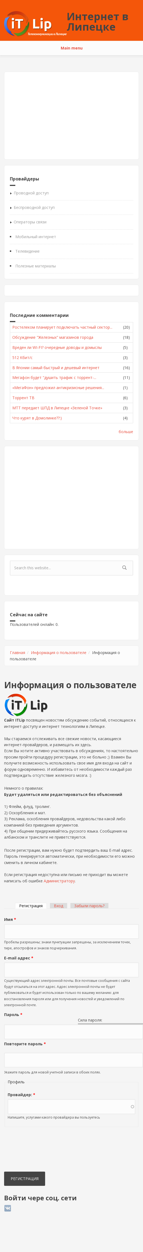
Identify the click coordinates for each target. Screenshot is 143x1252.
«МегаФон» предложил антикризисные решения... (58, 387)
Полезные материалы (35, 266)
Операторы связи (30, 221)
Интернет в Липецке (98, 21)
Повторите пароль (25, 1043)
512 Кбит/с (22, 357)
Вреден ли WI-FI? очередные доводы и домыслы (57, 347)
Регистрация (33, 905)
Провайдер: (21, 1094)
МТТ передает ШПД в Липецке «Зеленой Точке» (57, 407)
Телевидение (27, 251)
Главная (17, 652)
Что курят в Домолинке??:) (37, 418)
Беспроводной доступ (34, 207)
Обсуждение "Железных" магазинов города (52, 337)
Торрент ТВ (23, 397)
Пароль (13, 1014)
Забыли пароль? (89, 905)
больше (126, 431)
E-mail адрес (18, 958)
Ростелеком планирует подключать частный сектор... (62, 327)
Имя (10, 919)
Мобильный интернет (35, 236)
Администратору (59, 880)
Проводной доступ (31, 192)
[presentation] (26, 1150)
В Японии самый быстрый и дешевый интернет (56, 367)
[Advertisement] (70, 115)
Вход (58, 905)
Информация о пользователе (58, 652)
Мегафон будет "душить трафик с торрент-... (54, 377)
